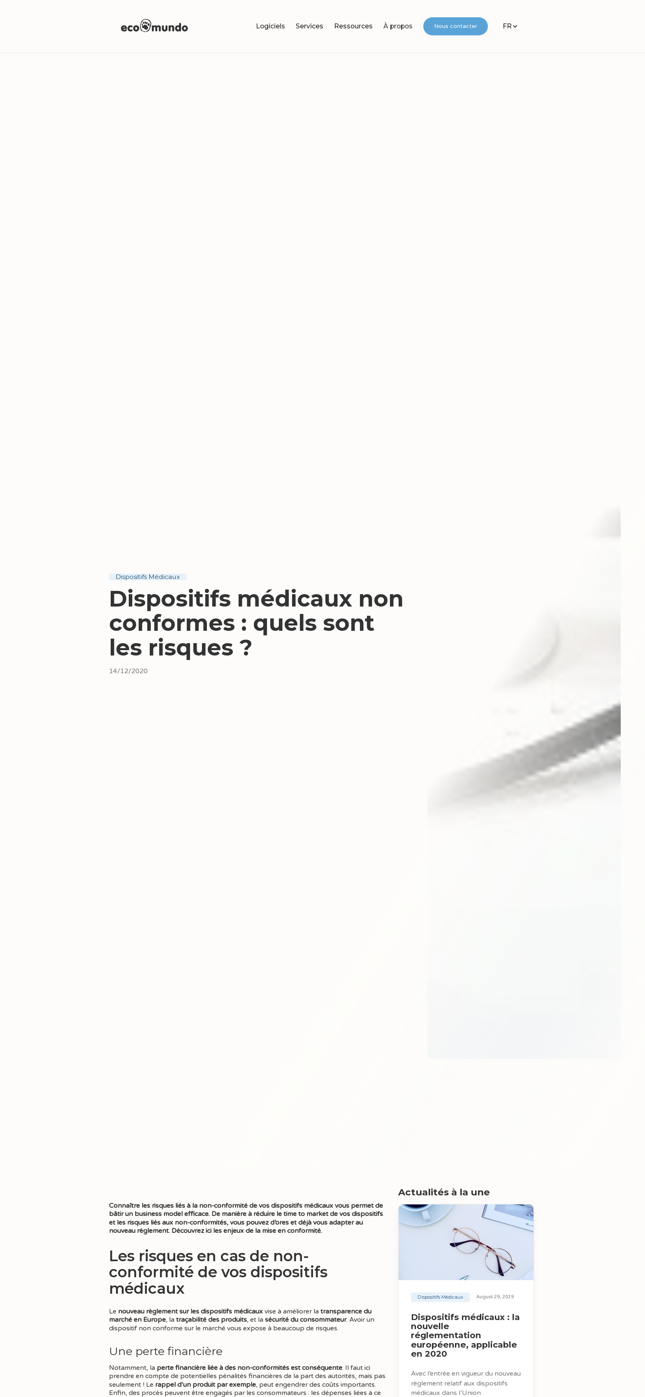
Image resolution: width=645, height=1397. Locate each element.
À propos (398, 26)
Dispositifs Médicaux (148, 577)
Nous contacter (455, 26)
